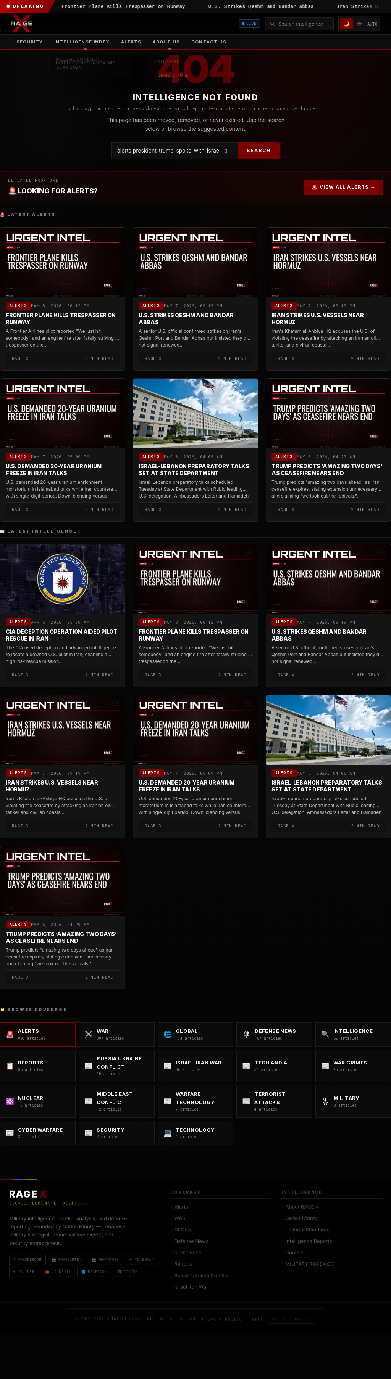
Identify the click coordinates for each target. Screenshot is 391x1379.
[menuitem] (81, 42)
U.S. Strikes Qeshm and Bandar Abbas (186, 318)
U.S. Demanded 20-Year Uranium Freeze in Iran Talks (54, 469)
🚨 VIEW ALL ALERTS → (343, 187)
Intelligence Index (82, 42)
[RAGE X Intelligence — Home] (21, 23)
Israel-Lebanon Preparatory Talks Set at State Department (194, 469)
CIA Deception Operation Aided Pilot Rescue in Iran (62, 635)
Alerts (131, 42)
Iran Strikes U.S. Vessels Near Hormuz (317, 318)
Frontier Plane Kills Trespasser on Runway (61, 318)
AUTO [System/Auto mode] (372, 24)
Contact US (208, 42)
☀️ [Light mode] (359, 23)
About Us (166, 42)
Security (29, 42)
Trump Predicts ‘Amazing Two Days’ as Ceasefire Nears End (326, 469)
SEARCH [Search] (259, 150)
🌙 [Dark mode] (346, 24)
